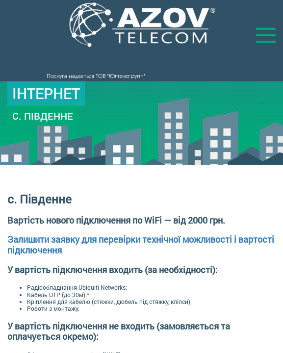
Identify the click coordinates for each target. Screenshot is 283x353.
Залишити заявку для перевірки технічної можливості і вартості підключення (140, 244)
